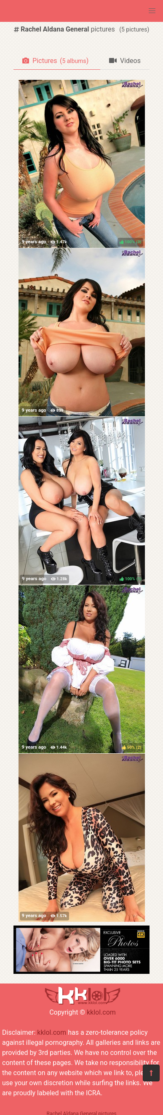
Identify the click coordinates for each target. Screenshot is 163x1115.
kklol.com (101, 1012)
